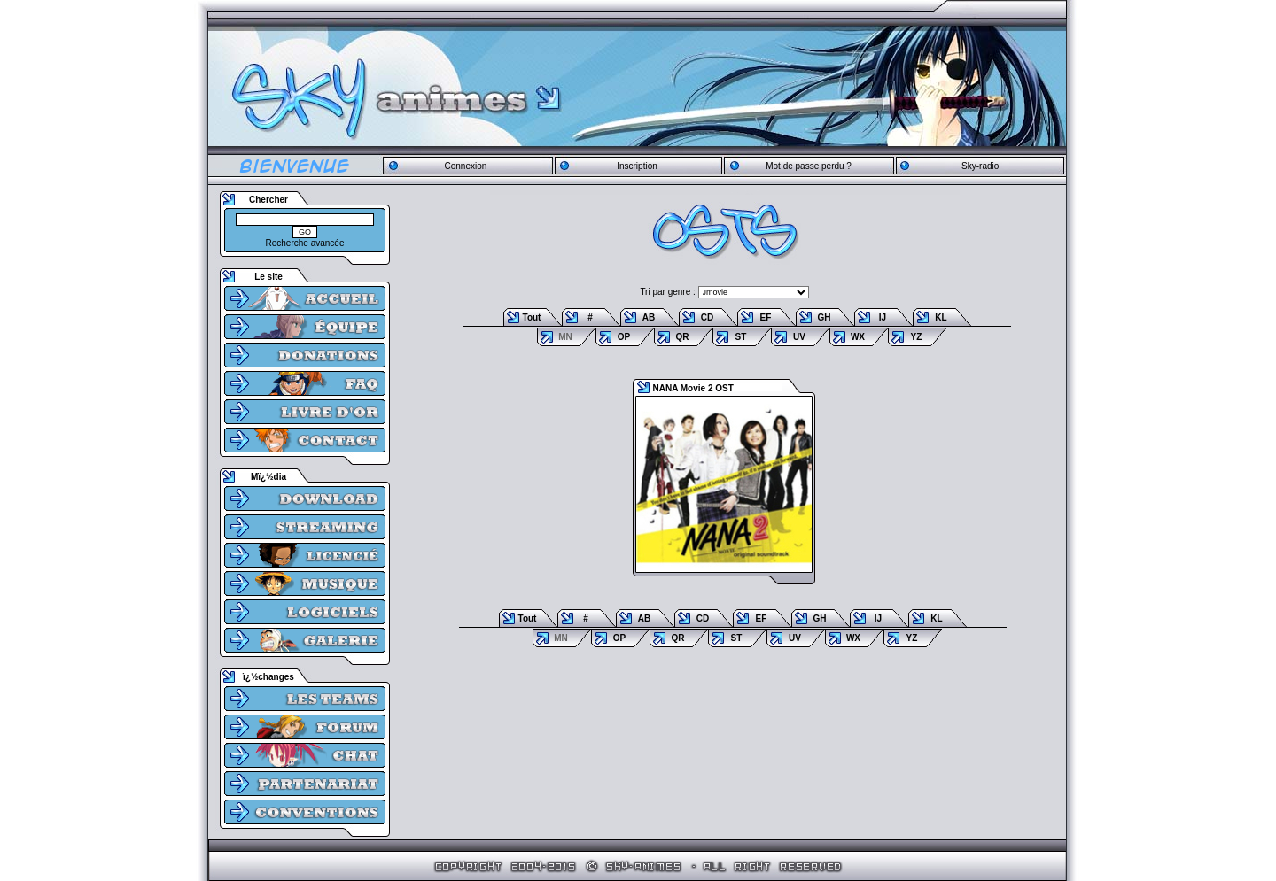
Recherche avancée (305, 243)
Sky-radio (980, 166)
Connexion (465, 166)
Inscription (637, 166)
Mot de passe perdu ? (809, 166)
